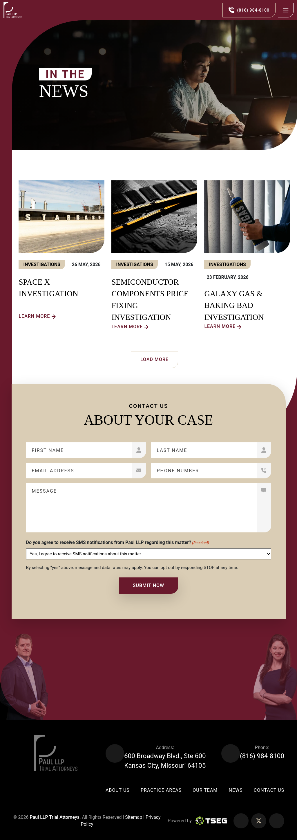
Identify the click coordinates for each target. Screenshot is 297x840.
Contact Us (269, 790)
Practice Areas (161, 790)
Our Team (205, 790)
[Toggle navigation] (286, 10)
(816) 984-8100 (262, 756)
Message (44, 491)
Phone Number (178, 470)
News (235, 790)
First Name (48, 450)
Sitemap (133, 817)
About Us (118, 790)
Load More (154, 359)
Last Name (172, 450)
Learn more (34, 316)
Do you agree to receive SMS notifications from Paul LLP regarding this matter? (117, 543)
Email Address (53, 470)
